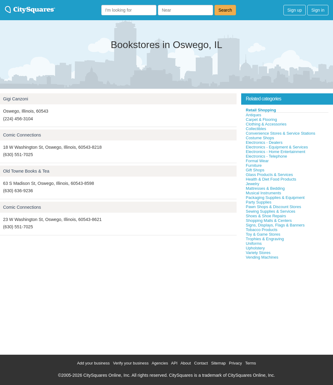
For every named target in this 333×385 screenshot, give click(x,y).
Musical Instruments (263, 193)
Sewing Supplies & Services (270, 211)
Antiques (253, 115)
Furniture (254, 165)
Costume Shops (260, 138)
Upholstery (255, 248)
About (186, 363)
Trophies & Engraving (265, 239)
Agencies (160, 363)
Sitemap (218, 363)
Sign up (294, 10)
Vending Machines (262, 257)
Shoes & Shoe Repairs (266, 216)
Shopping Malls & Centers (269, 220)
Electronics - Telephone (266, 156)
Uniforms (254, 243)
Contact (201, 363)
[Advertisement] (287, 305)
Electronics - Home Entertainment (275, 151)
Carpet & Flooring (261, 119)
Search (225, 10)
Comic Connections (22, 135)
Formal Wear (257, 161)
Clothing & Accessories (266, 124)
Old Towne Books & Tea (26, 171)
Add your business (93, 363)
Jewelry (252, 183)
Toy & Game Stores (263, 234)
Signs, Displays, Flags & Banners (275, 225)
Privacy (235, 363)
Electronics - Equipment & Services (277, 147)
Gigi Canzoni (15, 98)
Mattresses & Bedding (265, 188)
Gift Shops (255, 170)
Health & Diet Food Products (271, 179)
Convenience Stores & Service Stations (280, 133)
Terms (250, 363)
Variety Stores (258, 252)
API (174, 363)
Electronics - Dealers (264, 142)
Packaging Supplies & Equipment (275, 197)
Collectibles (256, 128)
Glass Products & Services (269, 174)
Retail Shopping (261, 110)
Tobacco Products (261, 229)
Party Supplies (258, 202)
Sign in (317, 10)
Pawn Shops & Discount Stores (273, 206)
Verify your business (130, 363)
